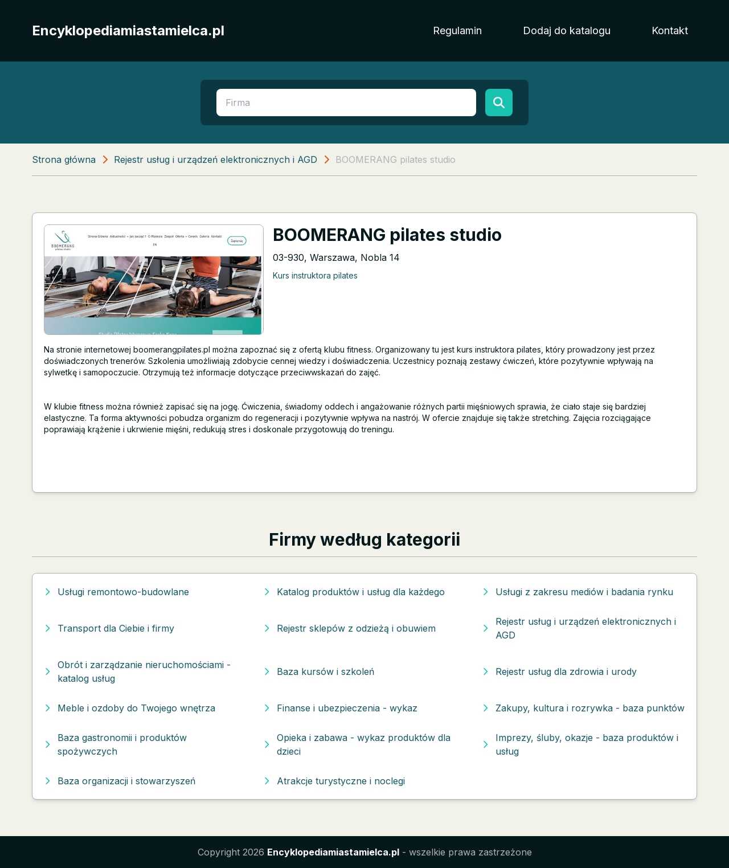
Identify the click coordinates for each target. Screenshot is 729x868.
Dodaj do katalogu (567, 30)
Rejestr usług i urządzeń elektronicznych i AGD (215, 159)
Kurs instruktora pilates (315, 275)
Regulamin (457, 30)
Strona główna (64, 159)
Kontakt (670, 30)
